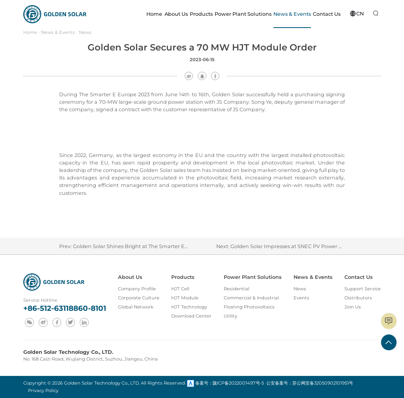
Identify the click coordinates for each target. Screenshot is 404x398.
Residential (236, 288)
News (85, 32)
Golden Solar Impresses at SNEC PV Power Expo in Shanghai (306, 246)
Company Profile (137, 288)
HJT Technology (189, 307)
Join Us (352, 307)
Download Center (191, 316)
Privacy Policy (43, 390)
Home (30, 32)
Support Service (362, 288)
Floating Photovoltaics (249, 307)
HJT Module (184, 298)
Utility (230, 316)
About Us (130, 277)
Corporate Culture (138, 298)
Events (301, 298)
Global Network (135, 307)
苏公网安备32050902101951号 (322, 383)
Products (183, 277)
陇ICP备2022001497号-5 (238, 383)
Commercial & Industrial (251, 298)
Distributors (358, 298)
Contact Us (358, 277)
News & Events (58, 32)
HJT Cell (180, 288)
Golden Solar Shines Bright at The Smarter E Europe (139, 246)
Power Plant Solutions (253, 277)
